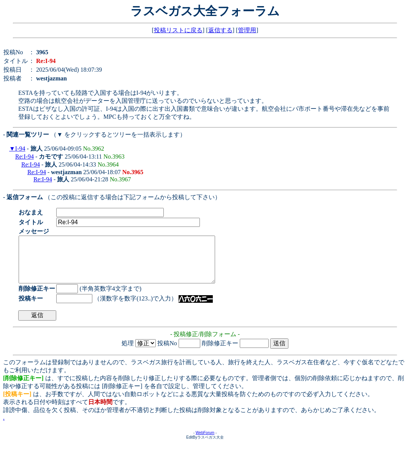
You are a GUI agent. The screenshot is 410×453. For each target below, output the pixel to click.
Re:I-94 (24, 156)
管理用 (247, 30)
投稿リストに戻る (178, 30)
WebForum (205, 442)
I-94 (20, 148)
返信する (220, 30)
